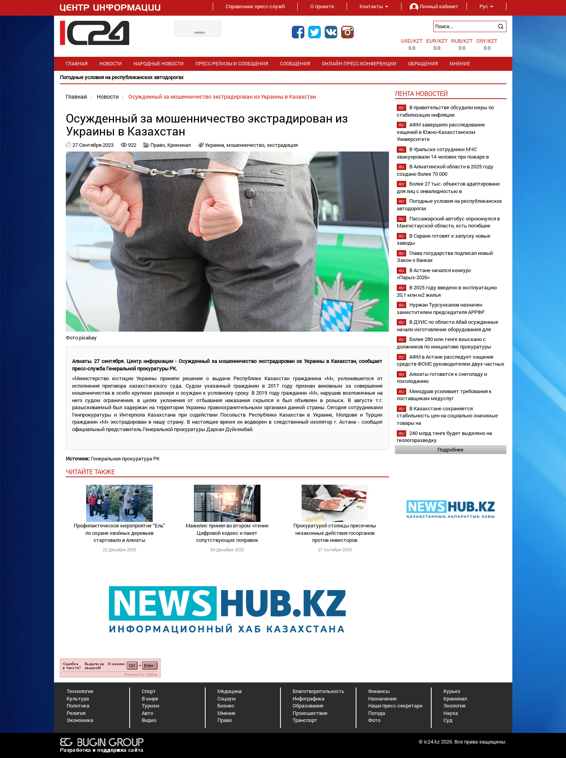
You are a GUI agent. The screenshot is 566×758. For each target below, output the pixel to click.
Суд (447, 720)
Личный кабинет (434, 6)
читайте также (90, 471)
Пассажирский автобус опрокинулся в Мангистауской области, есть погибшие (448, 222)
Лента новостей (421, 93)
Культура (78, 698)
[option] (283, 77)
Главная (77, 64)
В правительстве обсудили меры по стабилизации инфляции (445, 111)
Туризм (150, 705)
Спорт (149, 691)
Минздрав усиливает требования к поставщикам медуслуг (444, 395)
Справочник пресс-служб (255, 6)
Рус (486, 6)
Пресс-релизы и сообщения (231, 64)
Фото (374, 720)
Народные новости (159, 64)
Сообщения (295, 64)
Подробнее (450, 449)
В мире (150, 698)
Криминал (179, 144)
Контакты (374, 6)
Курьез (451, 691)
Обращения (423, 64)
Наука (450, 712)
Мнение (460, 64)
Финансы (379, 691)
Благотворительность (318, 691)
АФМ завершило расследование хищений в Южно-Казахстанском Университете (441, 132)
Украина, (215, 144)
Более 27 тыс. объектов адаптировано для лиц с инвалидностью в (448, 187)
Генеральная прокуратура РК (125, 458)
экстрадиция (282, 144)
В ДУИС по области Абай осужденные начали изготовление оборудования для (447, 325)
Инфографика (308, 698)
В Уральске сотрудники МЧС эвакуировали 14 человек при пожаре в (443, 153)
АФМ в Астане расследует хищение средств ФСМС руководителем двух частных (451, 360)
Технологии (80, 691)
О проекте (322, 6)
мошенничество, (246, 144)
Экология (454, 705)
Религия (76, 712)
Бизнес (225, 705)
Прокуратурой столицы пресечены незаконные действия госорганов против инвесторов (334, 532)
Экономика (80, 720)
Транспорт (305, 720)
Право (224, 720)
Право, (158, 144)
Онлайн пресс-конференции (359, 64)
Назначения (382, 698)
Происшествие (310, 712)
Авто (147, 712)
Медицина (229, 691)
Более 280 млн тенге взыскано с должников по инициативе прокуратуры (444, 343)
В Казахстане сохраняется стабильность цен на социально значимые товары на (447, 415)
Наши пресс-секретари (395, 705)
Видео (149, 720)
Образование (308, 705)
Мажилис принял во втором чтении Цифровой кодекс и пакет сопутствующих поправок (227, 532)
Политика (78, 705)
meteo (199, 32)
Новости (110, 64)
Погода (376, 712)
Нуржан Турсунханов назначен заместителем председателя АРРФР (441, 308)
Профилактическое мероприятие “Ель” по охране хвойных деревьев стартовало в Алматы (119, 532)
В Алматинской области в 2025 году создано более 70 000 (445, 170)
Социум (226, 698)
